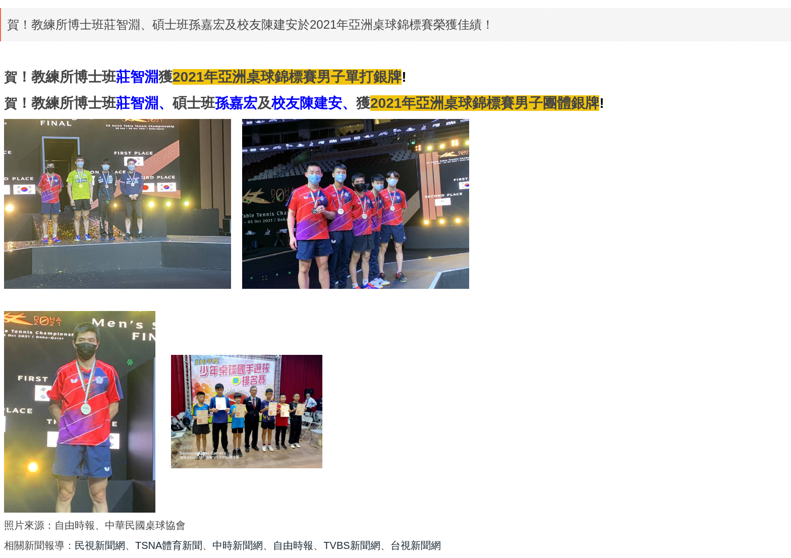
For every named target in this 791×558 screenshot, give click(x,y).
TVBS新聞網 (351, 545)
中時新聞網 (237, 545)
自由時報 (293, 545)
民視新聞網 (100, 545)
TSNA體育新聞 (168, 545)
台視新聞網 (415, 545)
